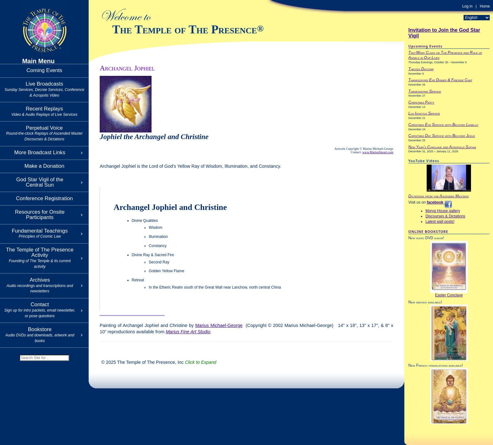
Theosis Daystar (421, 69)
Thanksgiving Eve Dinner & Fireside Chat (440, 80)
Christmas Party (421, 102)
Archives (40, 285)
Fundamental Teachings (40, 233)
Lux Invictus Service (424, 113)
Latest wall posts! (439, 221)
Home (485, 6)
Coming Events (44, 70)
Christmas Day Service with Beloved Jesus (441, 135)
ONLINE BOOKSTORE (428, 231)
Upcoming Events (425, 46)
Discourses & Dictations (445, 216)
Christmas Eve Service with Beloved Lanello (443, 124)
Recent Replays (44, 111)
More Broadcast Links (39, 152)
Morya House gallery (442, 211)
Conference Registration (44, 198)
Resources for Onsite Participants (40, 214)
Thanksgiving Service (424, 91)
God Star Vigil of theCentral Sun (39, 182)
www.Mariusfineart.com (377, 152)
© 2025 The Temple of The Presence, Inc (158, 362)
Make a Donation (44, 166)
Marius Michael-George (218, 325)
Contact (39, 309)
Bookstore (39, 334)
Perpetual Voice (44, 133)
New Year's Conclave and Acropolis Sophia (442, 147)
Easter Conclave (449, 295)
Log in (467, 6)
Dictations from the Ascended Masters (438, 196)
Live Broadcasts (44, 89)
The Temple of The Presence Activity (40, 257)
